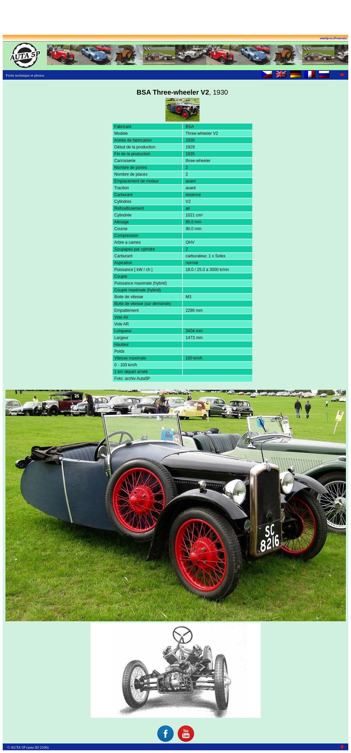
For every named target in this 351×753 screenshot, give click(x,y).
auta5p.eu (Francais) (333, 38)
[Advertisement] (176, 18)
